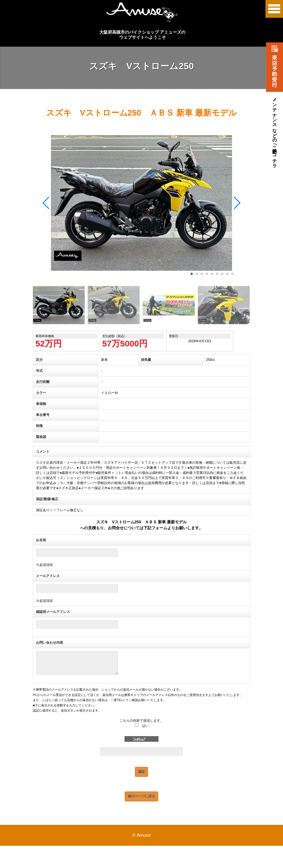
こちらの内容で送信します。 (141, 725)
